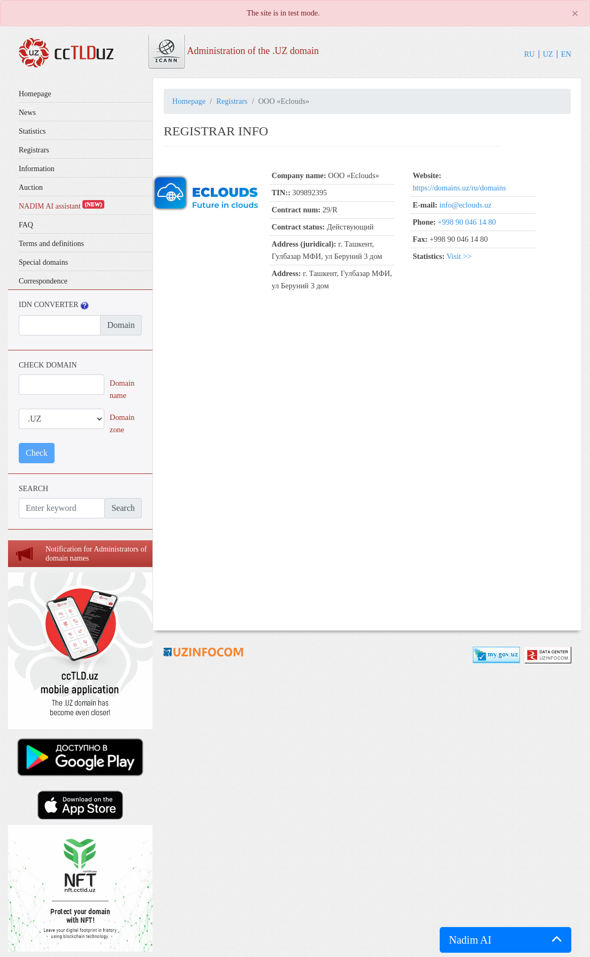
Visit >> (459, 256)
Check (37, 452)
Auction (31, 187)
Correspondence (43, 281)
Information (37, 169)
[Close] (575, 13)
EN (566, 54)
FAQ (26, 225)
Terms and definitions (51, 244)
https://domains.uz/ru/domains (459, 187)
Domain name (122, 389)
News (27, 113)
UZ (548, 54)
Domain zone (122, 423)
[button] (505, 940)
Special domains (43, 262)
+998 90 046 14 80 (467, 222)
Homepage (35, 94)
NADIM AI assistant (61, 206)
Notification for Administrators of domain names (96, 553)
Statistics (32, 131)
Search (123, 507)
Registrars (34, 150)
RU (529, 54)
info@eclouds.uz (465, 205)
